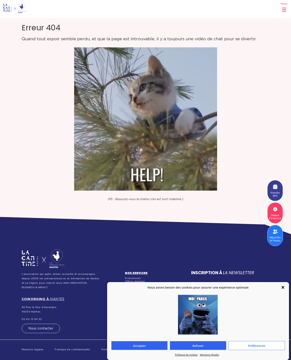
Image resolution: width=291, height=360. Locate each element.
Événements (133, 278)
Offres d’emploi (135, 281)
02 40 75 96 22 (32, 319)
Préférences (256, 346)
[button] (283, 287)
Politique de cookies (186, 355)
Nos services (136, 273)
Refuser (198, 346)
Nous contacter (40, 328)
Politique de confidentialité (72, 349)
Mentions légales (209, 355)
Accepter (139, 346)
